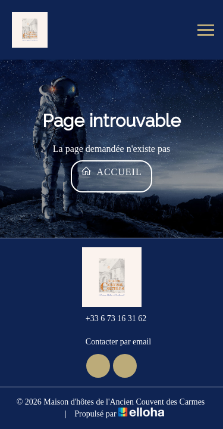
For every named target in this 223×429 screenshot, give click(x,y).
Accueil (111, 171)
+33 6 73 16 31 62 (109, 318)
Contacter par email (111, 342)
